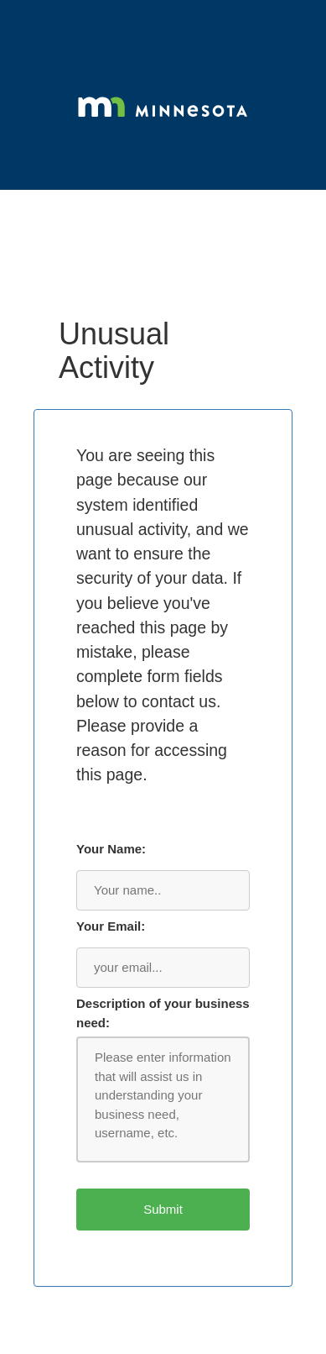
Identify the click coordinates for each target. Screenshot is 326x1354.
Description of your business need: (163, 1013)
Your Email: (110, 926)
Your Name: (111, 849)
